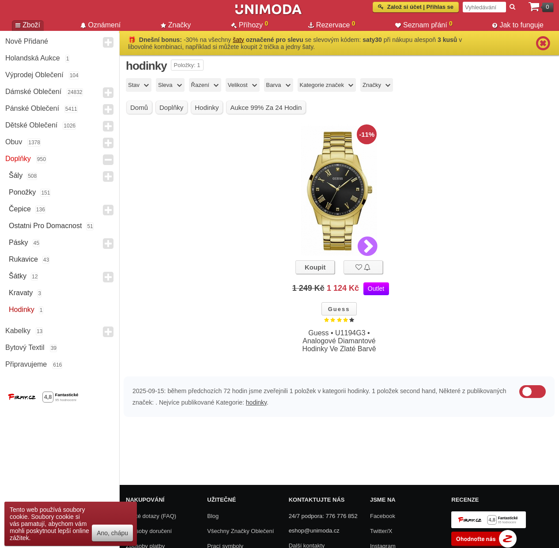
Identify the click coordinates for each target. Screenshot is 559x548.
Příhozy (249, 25)
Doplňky (18, 158)
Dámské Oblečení (33, 91)
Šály (16, 175)
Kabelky (17, 330)
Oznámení (100, 25)
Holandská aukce (32, 58)
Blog (213, 516)
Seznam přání (424, 25)
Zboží (27, 25)
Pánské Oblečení (32, 108)
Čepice (20, 209)
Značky (176, 25)
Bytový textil (25, 347)
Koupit (315, 267)
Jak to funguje (518, 25)
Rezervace (331, 25)
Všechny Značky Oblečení (240, 531)
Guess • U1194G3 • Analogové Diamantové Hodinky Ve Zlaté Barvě (339, 341)
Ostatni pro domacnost (45, 225)
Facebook (382, 516)
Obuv (13, 142)
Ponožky (22, 192)
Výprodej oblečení (34, 75)
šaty (238, 39)
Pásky (18, 242)
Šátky (17, 276)
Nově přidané (26, 41)
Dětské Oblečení (31, 125)
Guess (339, 309)
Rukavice (23, 259)
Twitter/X (381, 531)
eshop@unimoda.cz (314, 530)
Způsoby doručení (149, 531)
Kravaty (21, 293)
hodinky (256, 402)
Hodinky (21, 309)
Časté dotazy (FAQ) (151, 516)
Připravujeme (26, 364)
